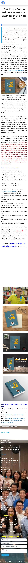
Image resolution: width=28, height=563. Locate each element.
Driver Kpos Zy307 (5, 467)
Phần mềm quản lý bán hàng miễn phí (9, 447)
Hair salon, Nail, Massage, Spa (8, 491)
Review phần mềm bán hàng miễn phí (9, 460)
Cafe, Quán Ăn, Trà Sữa (6, 482)
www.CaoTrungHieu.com (16, 420)
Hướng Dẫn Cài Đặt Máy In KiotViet (9, 471)
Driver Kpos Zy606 (5, 469)
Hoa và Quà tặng (5, 509)
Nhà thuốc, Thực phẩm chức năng (9, 496)
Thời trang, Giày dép (6, 480)
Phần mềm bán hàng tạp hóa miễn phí (10, 449)
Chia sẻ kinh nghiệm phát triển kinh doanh (11, 462)
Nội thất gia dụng (5, 503)
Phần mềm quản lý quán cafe (9, 191)
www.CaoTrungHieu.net (7, 422)
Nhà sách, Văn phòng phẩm (7, 507)
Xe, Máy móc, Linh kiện (6, 500)
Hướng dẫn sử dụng (6, 445)
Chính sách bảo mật (6, 440)
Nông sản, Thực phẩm (6, 494)
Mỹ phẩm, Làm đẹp (5, 489)
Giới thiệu (3, 436)
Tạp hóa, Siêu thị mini (6, 485)
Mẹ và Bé (3, 505)
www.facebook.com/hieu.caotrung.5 (14, 414)
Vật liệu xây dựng (5, 498)
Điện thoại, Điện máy (6, 487)
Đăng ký (5, 555)
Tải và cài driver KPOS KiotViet (8, 465)
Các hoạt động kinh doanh (7, 458)
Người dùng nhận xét (6, 438)
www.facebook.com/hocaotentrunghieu (15, 418)
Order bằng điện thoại (6, 442)
